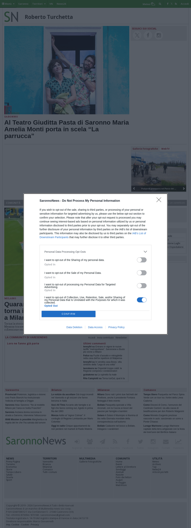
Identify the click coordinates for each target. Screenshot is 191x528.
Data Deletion (74, 327)
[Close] (160, 201)
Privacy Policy (116, 327)
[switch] (142, 259)
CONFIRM (69, 313)
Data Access (95, 327)
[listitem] (95, 252)
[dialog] (95, 264)
